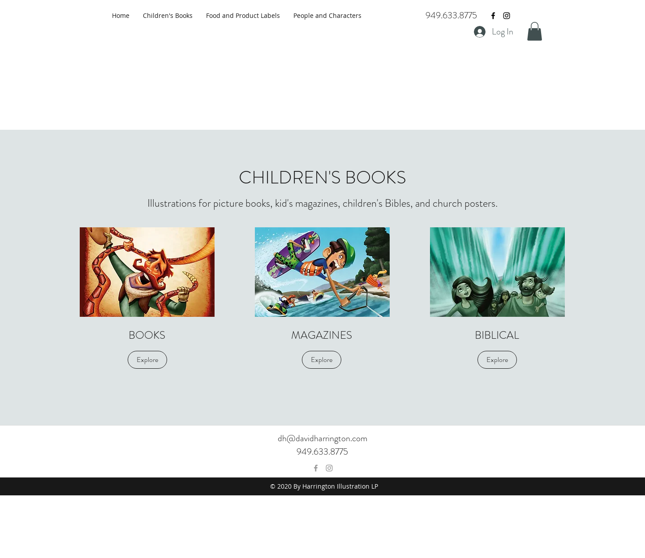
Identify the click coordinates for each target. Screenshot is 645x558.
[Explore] (147, 360)
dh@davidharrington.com (322, 438)
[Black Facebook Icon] (493, 15)
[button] (534, 31)
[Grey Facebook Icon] (315, 468)
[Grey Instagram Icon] (329, 468)
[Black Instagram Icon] (506, 15)
